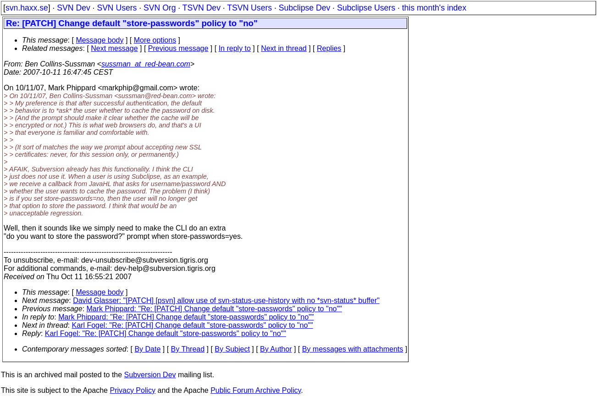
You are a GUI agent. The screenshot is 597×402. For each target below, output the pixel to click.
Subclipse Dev (304, 7)
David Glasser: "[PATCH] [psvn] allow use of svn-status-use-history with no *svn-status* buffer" (226, 300)
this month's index (434, 7)
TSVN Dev (201, 7)
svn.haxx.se (27, 7)
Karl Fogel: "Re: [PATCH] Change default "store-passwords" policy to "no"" (192, 325)
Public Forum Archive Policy (255, 390)
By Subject (232, 349)
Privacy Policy (132, 390)
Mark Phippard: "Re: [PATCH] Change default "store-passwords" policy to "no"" (214, 309)
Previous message (178, 48)
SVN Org (160, 7)
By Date (147, 349)
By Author (276, 349)
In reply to (235, 48)
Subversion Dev (150, 375)
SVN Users (117, 7)
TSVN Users (249, 7)
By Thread (188, 349)
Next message (114, 48)
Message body (99, 40)
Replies (329, 48)
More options (155, 40)
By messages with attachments (353, 349)
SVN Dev (73, 7)
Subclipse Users (366, 7)
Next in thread (284, 48)
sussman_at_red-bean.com (145, 64)
